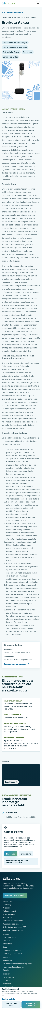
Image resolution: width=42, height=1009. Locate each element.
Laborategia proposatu (12, 953)
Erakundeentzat (9, 911)
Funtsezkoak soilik (11, 1004)
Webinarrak (7, 960)
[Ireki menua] (38, 3)
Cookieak (7, 980)
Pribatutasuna (8, 977)
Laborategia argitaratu (12, 950)
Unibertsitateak (9, 914)
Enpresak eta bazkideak (13, 921)
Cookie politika (8, 999)
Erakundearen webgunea (16, 664)
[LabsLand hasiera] (8, 3)
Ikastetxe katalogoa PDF (13, 930)
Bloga (5, 947)
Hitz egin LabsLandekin (14, 895)
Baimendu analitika (30, 1004)
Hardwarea (7, 944)
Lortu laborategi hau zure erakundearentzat (17, 861)
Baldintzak (7, 984)
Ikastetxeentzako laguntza (14, 967)
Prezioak (6, 908)
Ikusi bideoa (11, 782)
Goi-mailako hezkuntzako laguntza (17, 964)
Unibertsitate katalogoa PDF (14, 927)
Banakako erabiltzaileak (13, 924)
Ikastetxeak (7, 917)
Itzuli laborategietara (12, 12)
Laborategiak (8, 904)
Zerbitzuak (7, 941)
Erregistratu (26, 854)
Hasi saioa (10, 854)
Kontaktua (7, 970)
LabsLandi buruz (10, 937)
